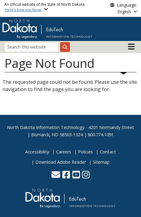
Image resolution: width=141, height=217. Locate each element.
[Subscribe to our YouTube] (76, 175)
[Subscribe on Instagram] (86, 175)
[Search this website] (32, 47)
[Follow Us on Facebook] (66, 175)
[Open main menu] (131, 47)
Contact (108, 152)
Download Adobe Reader (60, 162)
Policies (85, 152)
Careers (63, 152)
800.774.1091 (101, 134)
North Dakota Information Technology (45, 127)
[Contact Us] (55, 175)
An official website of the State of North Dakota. (44, 7)
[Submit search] (65, 47)
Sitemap (101, 162)
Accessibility (37, 152)
